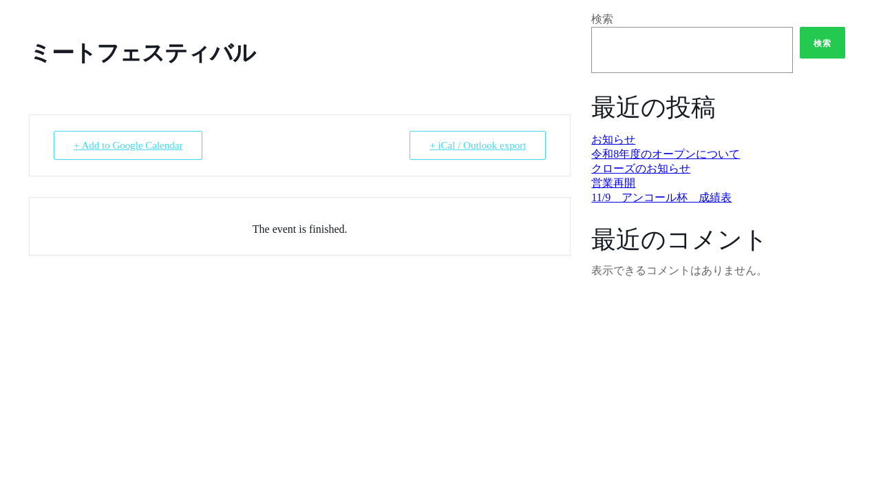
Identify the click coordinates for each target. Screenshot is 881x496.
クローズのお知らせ (640, 168)
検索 (602, 19)
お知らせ (613, 139)
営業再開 (613, 183)
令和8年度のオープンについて (665, 154)
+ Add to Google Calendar (128, 145)
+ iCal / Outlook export (477, 145)
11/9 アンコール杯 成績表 (661, 197)
